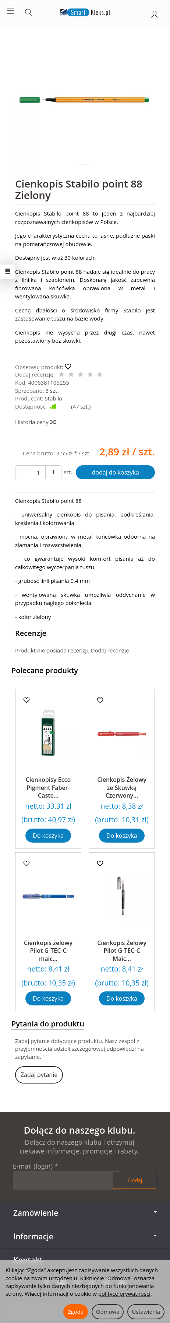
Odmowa (107, 1311)
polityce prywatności (124, 1293)
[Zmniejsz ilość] (53, 472)
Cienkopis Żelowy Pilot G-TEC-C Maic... (121, 951)
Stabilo (54, 398)
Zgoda (76, 1311)
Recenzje (30, 633)
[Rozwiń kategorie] (10, 11)
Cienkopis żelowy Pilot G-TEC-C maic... (48, 951)
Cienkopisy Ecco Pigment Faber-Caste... (48, 787)
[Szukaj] (29, 11)
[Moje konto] (154, 13)
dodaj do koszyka (115, 472)
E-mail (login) (33, 1166)
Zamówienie (85, 1213)
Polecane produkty (44, 670)
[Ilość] (38, 472)
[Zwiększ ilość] (23, 472)
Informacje (85, 1236)
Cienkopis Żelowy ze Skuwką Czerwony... (121, 787)
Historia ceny (35, 422)
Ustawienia (146, 1311)
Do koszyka (48, 836)
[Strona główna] (85, 11)
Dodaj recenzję (110, 650)
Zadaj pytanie (39, 1075)
